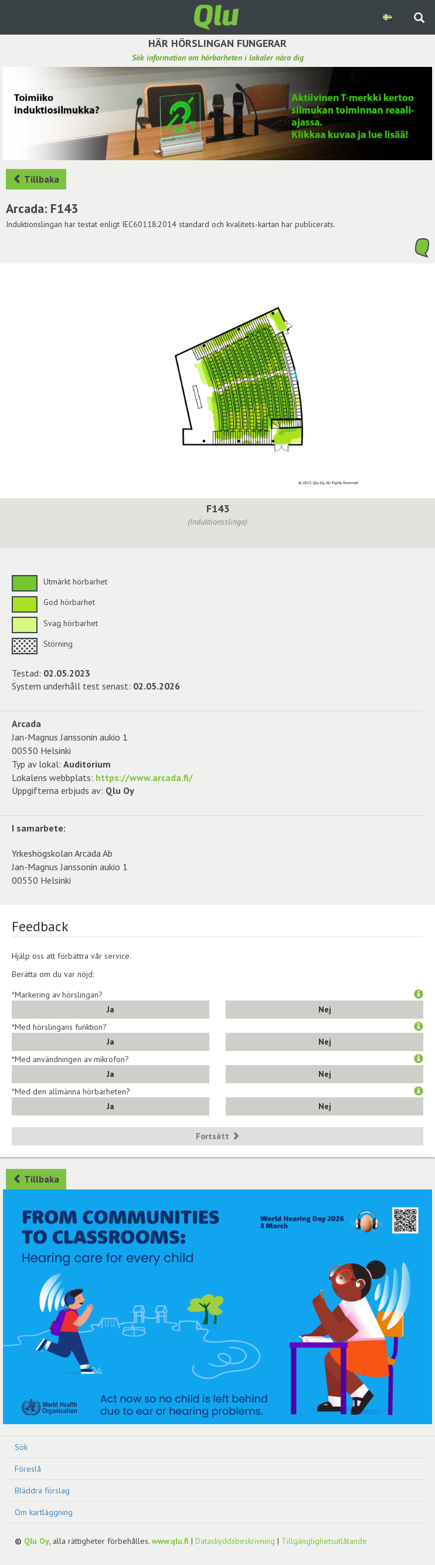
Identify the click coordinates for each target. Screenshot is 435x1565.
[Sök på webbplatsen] (419, 19)
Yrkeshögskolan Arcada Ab (62, 853)
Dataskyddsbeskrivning (235, 1541)
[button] (418, 994)
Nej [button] (324, 1009)
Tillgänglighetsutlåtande (324, 1541)
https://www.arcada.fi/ (144, 777)
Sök (21, 1447)
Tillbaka (36, 179)
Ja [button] (110, 1009)
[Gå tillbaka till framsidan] (217, 16)
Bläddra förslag (42, 1490)
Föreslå (28, 1468)
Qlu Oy (36, 1541)
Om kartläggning (44, 1512)
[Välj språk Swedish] (388, 17)
